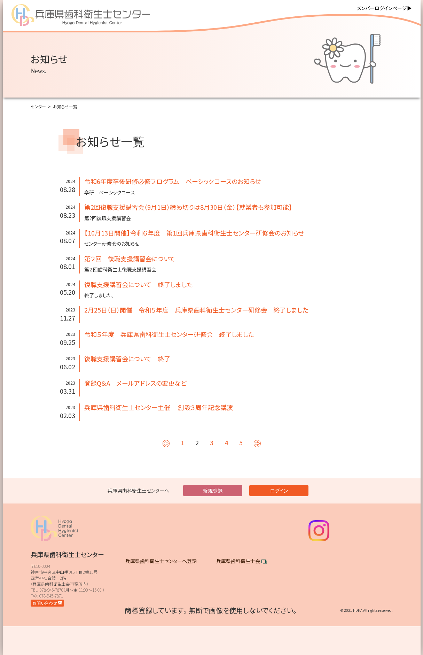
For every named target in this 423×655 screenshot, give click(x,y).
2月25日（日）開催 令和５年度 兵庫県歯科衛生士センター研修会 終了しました (196, 309)
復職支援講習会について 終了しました (138, 284)
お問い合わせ (47, 603)
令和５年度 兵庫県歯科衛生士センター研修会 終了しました (169, 334)
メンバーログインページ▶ (384, 8)
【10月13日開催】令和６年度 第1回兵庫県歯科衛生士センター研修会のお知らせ (194, 232)
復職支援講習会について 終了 (127, 358)
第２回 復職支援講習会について (129, 258)
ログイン (279, 490)
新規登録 (212, 490)
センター (38, 106)
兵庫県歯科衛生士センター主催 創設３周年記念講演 (158, 407)
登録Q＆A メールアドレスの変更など (135, 382)
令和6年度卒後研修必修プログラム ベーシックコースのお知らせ (172, 181)
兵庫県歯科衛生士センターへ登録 (161, 560)
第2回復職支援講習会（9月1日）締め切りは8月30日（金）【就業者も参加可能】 (188, 206)
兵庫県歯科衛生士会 (238, 560)
